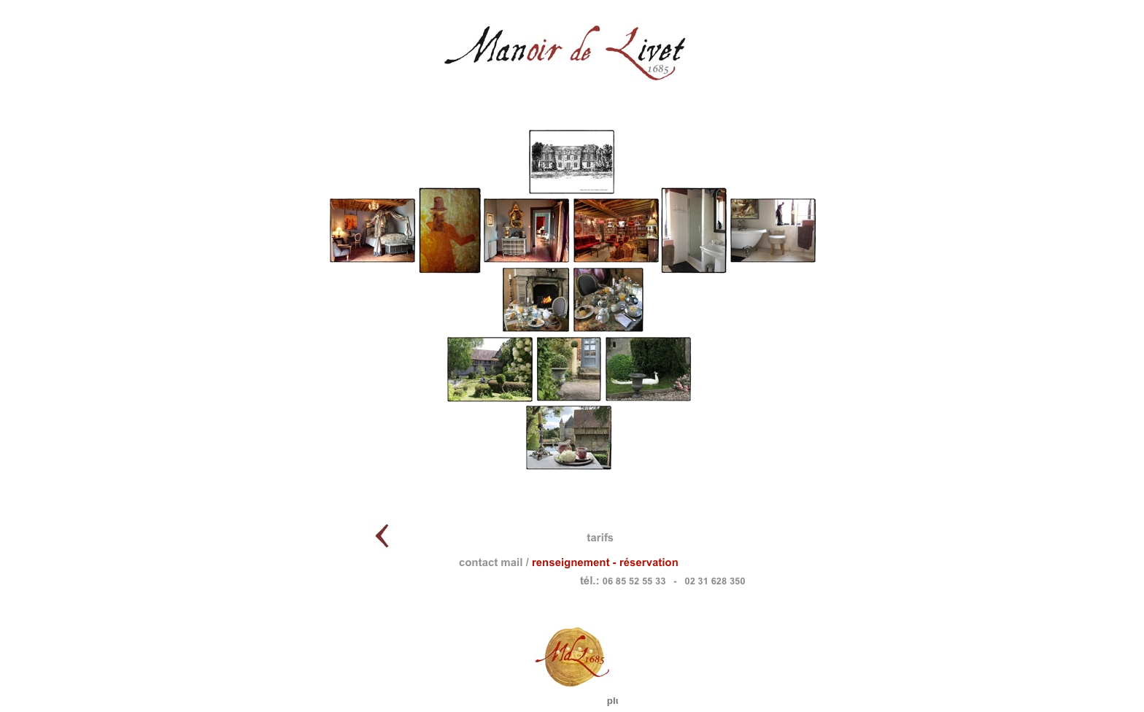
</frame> (347, 37)
